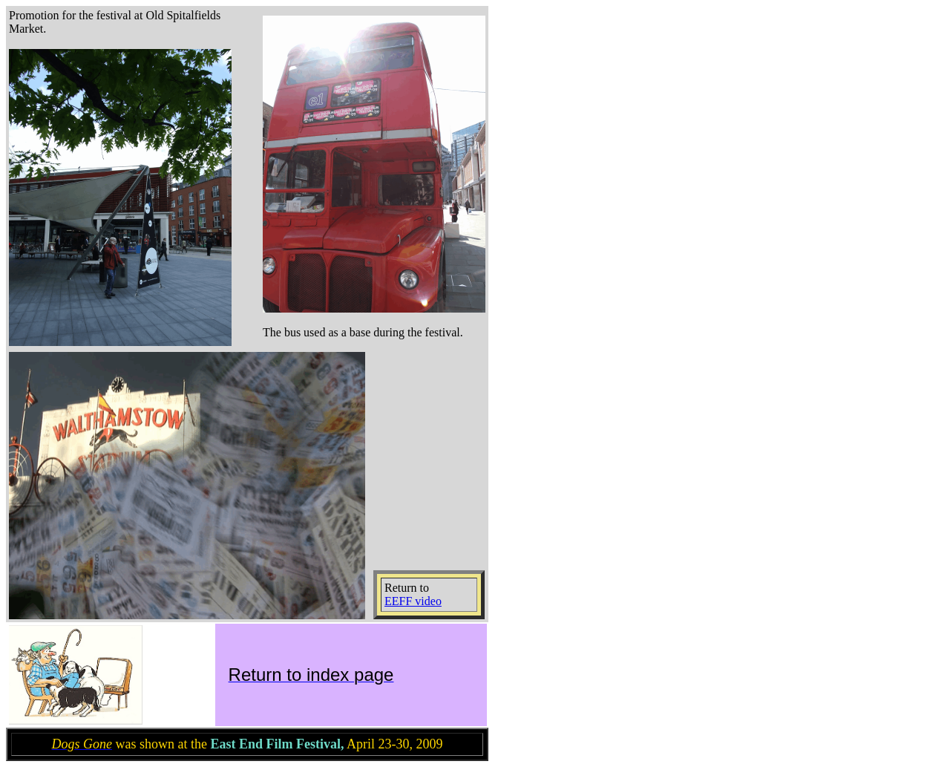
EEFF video (413, 601)
